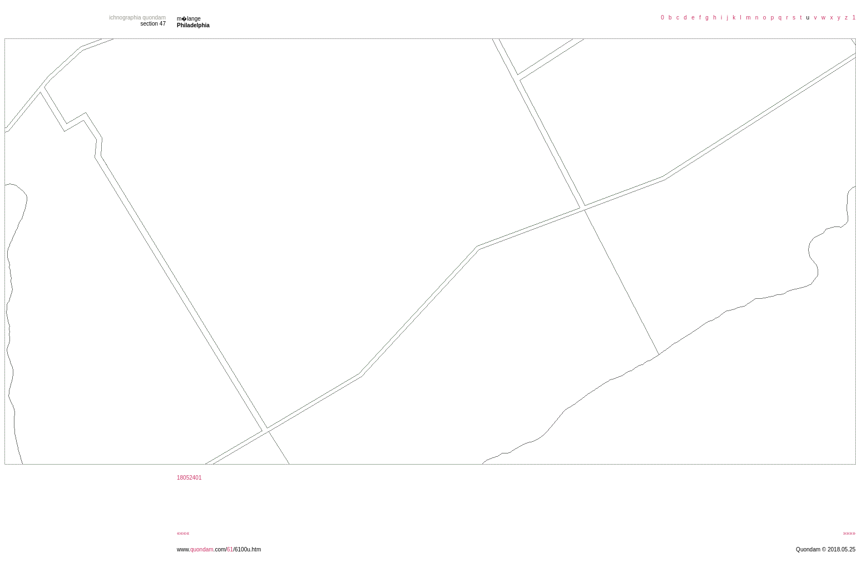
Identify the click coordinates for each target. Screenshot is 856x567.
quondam (202, 549)
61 (230, 549)
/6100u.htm (247, 549)
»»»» (849, 533)
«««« (183, 533)
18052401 (189, 478)
